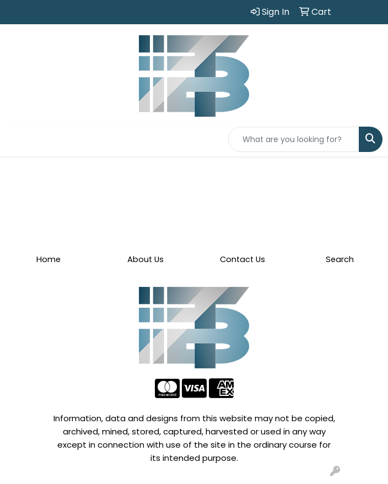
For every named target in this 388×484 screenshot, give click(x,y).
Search (340, 259)
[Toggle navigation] (17, 139)
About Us (145, 259)
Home (48, 259)
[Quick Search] (293, 139)
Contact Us (242, 259)
